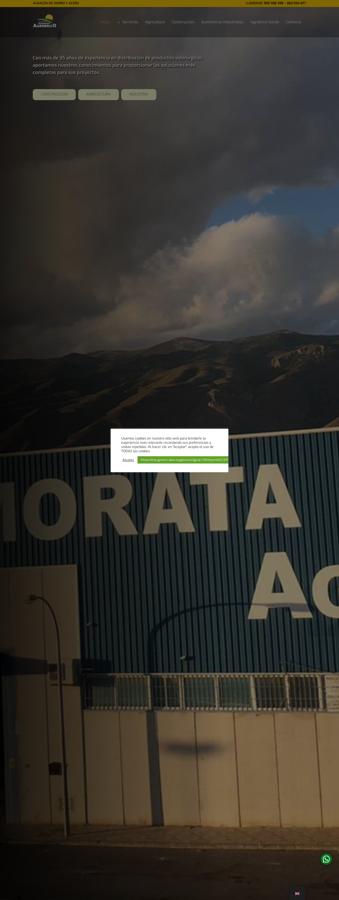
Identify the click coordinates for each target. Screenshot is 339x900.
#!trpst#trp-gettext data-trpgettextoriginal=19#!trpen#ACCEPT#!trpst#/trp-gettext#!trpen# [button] (205, 460)
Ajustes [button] (128, 460)
